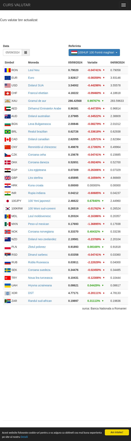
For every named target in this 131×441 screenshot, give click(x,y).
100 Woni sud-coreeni (42, 208)
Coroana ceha (37, 154)
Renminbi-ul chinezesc (42, 147)
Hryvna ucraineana (40, 285)
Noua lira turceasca (40, 277)
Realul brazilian (37, 131)
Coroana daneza (38, 162)
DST (31, 293)
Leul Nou (33, 70)
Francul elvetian (38, 93)
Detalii (24, 437)
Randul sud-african (40, 300)
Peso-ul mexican (38, 224)
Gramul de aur (37, 100)
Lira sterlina (35, 177)
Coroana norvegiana (41, 231)
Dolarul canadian (38, 139)
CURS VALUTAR (16, 5)
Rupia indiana (36, 193)
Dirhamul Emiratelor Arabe (44, 108)
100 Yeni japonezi (39, 200)
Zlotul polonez (37, 246)
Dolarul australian (39, 116)
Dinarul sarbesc (38, 254)
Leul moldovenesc (39, 216)
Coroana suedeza (39, 270)
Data (6, 46)
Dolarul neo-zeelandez (42, 239)
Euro (31, 77)
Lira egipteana (37, 170)
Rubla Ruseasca (38, 262)
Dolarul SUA (36, 85)
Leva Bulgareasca (39, 124)
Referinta (75, 46)
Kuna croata (35, 185)
